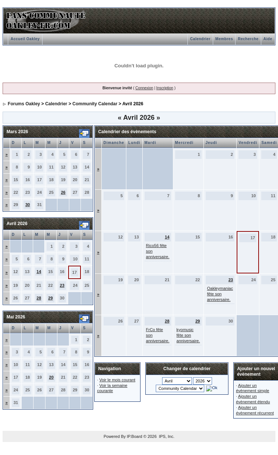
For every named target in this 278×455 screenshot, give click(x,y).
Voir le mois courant (117, 380)
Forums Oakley (24, 103)
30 (27, 204)
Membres (224, 39)
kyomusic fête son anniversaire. (188, 335)
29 (50, 298)
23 (62, 285)
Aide (267, 39)
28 (39, 298)
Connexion (144, 88)
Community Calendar (94, 103)
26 (63, 192)
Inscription (164, 88)
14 (39, 271)
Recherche (248, 39)
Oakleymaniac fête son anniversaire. (220, 294)
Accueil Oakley (25, 39)
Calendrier (200, 39)
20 (51, 377)
